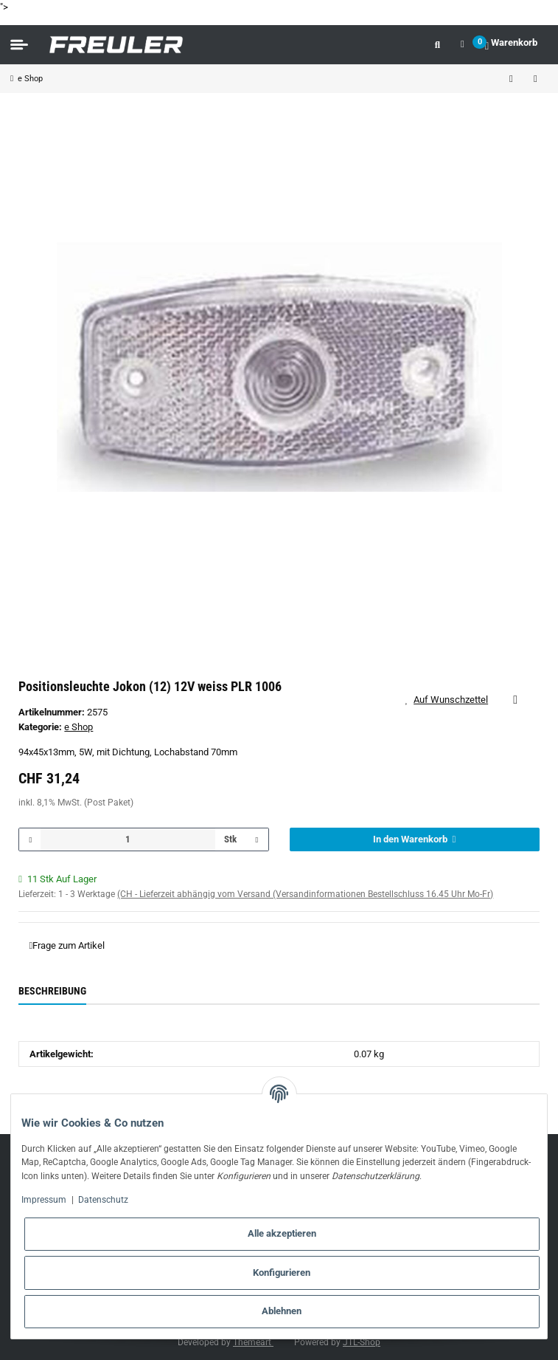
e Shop (78, 726)
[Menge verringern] (30, 839)
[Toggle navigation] (19, 45)
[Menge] (128, 839)
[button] (437, 45)
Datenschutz (103, 1200)
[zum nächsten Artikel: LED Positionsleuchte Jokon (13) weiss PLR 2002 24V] (535, 79)
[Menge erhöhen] (256, 839)
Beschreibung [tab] (52, 991)
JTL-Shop (361, 1341)
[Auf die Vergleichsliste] (515, 700)
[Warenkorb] (511, 44)
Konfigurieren (281, 1272)
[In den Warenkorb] (415, 839)
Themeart (253, 1341)
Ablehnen (281, 1310)
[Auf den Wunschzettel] (452, 700)
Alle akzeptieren (282, 1233)
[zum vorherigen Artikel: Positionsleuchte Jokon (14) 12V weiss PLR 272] (511, 79)
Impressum (43, 1200)
